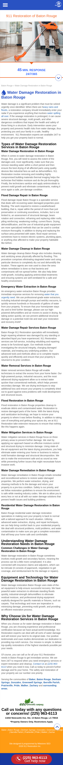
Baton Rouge (7, 86)
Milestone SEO (43, 744)
